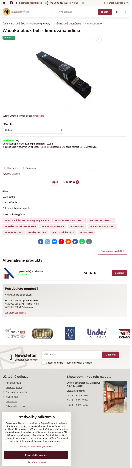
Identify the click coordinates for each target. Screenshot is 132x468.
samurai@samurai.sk (15, 312)
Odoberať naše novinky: (26, 359)
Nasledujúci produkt (112, 251)
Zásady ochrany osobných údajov (36, 446)
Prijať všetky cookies (36, 455)
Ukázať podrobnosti (36, 462)
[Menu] (126, 12)
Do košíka (92, 157)
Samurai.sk (46, 147)
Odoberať (111, 354)
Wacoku (16, 173)
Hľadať (104, 12)
